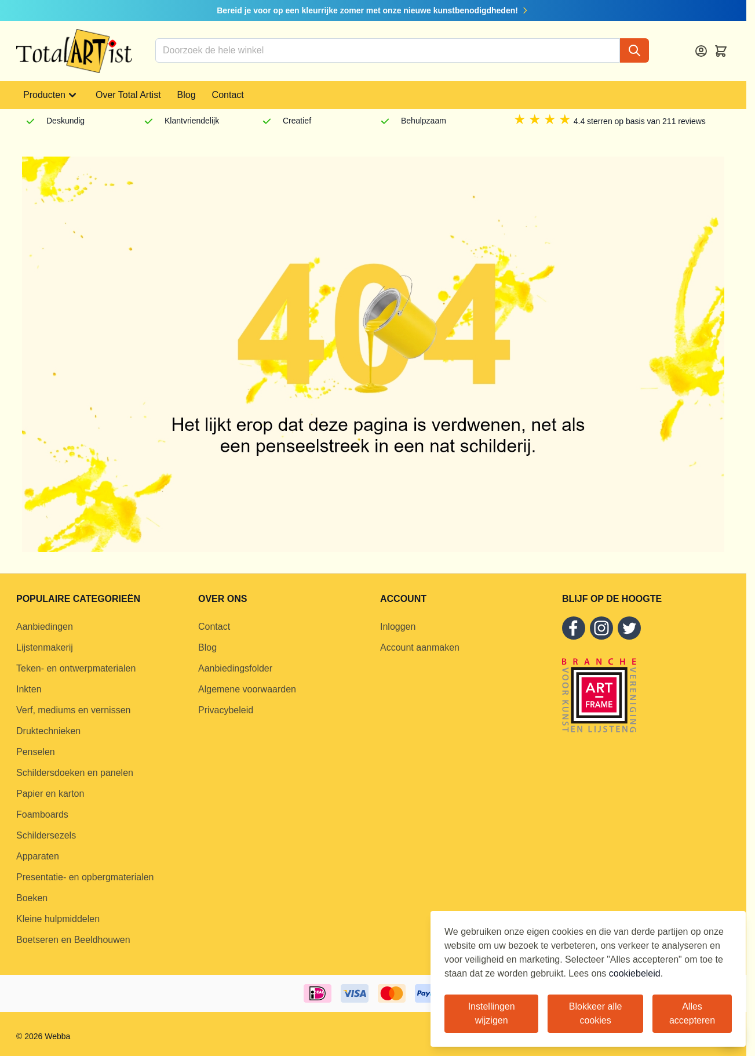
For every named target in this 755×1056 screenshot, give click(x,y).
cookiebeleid (635, 973)
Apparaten (37, 856)
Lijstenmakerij (44, 647)
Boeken (32, 898)
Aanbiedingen (44, 627)
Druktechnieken (48, 731)
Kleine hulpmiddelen (58, 919)
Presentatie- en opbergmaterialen (85, 877)
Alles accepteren (692, 1013)
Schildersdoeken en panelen (74, 773)
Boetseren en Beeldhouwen (73, 940)
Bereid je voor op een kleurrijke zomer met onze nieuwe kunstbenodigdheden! (373, 10)
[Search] (634, 50)
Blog (186, 95)
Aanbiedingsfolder (235, 668)
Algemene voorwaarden (247, 689)
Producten (51, 95)
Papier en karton (50, 794)
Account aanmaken (419, 647)
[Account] (701, 51)
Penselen (35, 752)
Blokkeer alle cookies (595, 1013)
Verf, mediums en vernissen (73, 710)
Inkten (29, 689)
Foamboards (42, 814)
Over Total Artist (128, 95)
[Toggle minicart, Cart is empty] (721, 51)
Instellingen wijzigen (491, 1013)
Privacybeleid (225, 710)
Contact (228, 95)
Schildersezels (46, 835)
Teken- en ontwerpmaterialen (76, 668)
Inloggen (397, 627)
